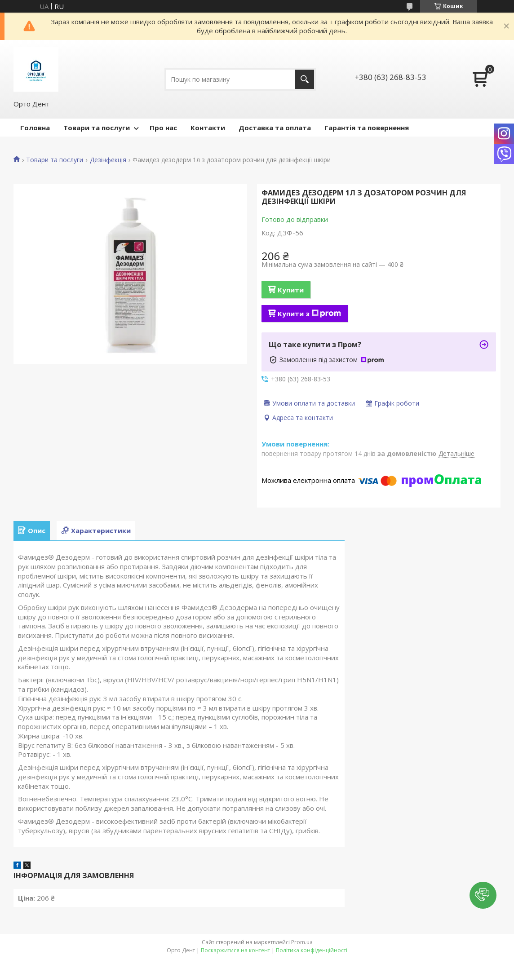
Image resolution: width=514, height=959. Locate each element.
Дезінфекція (108, 160)
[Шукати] (304, 79)
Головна (35, 127)
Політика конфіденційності (311, 950)
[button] (483, 895)
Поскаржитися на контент (235, 950)
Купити (291, 289)
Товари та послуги (96, 127)
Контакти (208, 127)
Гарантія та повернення (366, 127)
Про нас (163, 127)
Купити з (309, 313)
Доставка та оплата (275, 127)
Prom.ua (302, 942)
